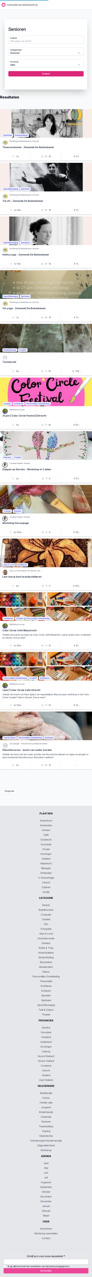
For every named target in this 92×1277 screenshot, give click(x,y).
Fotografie (46, 928)
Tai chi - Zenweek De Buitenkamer (22, 200)
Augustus (46, 1182)
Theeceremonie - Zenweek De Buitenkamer (28, 147)
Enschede (46, 844)
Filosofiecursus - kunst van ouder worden (27, 749)
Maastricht (46, 863)
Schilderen (46, 985)
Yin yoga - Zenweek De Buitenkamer (24, 308)
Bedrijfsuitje (46, 1093)
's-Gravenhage (46, 877)
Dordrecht (46, 839)
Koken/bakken (46, 952)
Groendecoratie (46, 938)
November (46, 1196)
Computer (46, 914)
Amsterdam (46, 825)
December (46, 1201)
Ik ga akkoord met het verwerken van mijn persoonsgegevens (38, 1266)
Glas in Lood (46, 933)
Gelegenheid (16, 50)
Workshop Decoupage (15, 523)
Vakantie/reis (46, 1135)
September (46, 1187)
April (46, 1163)
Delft (46, 834)
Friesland (46, 1037)
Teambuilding (46, 1126)
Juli (46, 1177)
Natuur (46, 971)
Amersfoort (46, 820)
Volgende (9, 791)
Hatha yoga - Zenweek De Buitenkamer (25, 254)
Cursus (46, 1097)
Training (46, 1131)
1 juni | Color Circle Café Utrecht (21, 690)
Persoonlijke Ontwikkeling (46, 976)
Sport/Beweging (46, 1005)
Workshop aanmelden (46, 1233)
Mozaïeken (46, 962)
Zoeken (13, 38)
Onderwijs (46, 1116)
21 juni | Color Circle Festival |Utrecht (24, 415)
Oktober (46, 1191)
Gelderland (46, 1041)
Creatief (46, 919)
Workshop (46, 1150)
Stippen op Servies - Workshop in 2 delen (26, 469)
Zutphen (46, 887)
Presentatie (46, 981)
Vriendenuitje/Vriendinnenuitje (46, 1140)
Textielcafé (9, 361)
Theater (46, 1014)
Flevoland (46, 1032)
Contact (46, 1238)
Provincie (14, 62)
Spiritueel (46, 1000)
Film (46, 924)
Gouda (46, 849)
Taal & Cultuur (46, 1009)
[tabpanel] (46, 52)
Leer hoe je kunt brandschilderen (22, 576)
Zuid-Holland (46, 1079)
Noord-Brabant (46, 1056)
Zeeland (46, 1075)
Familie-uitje (46, 1102)
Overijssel (46, 1065)
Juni (46, 1172)
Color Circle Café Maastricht (19, 630)
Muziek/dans (46, 966)
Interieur (46, 943)
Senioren (46, 1121)
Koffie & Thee (46, 947)
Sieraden (46, 995)
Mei (46, 1168)
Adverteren (46, 1228)
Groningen (46, 853)
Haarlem (46, 858)
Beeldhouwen (46, 909)
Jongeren (46, 1107)
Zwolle (46, 891)
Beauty (46, 905)
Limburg (46, 1051)
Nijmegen (46, 868)
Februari (46, 1210)
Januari (46, 1206)
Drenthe (46, 1027)
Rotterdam (46, 872)
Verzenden (46, 1270)
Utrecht (46, 882)
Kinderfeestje (46, 1112)
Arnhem (46, 830)
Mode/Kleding (46, 957)
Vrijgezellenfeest (46, 1145)
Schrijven (46, 990)
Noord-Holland (46, 1060)
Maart (46, 1215)
